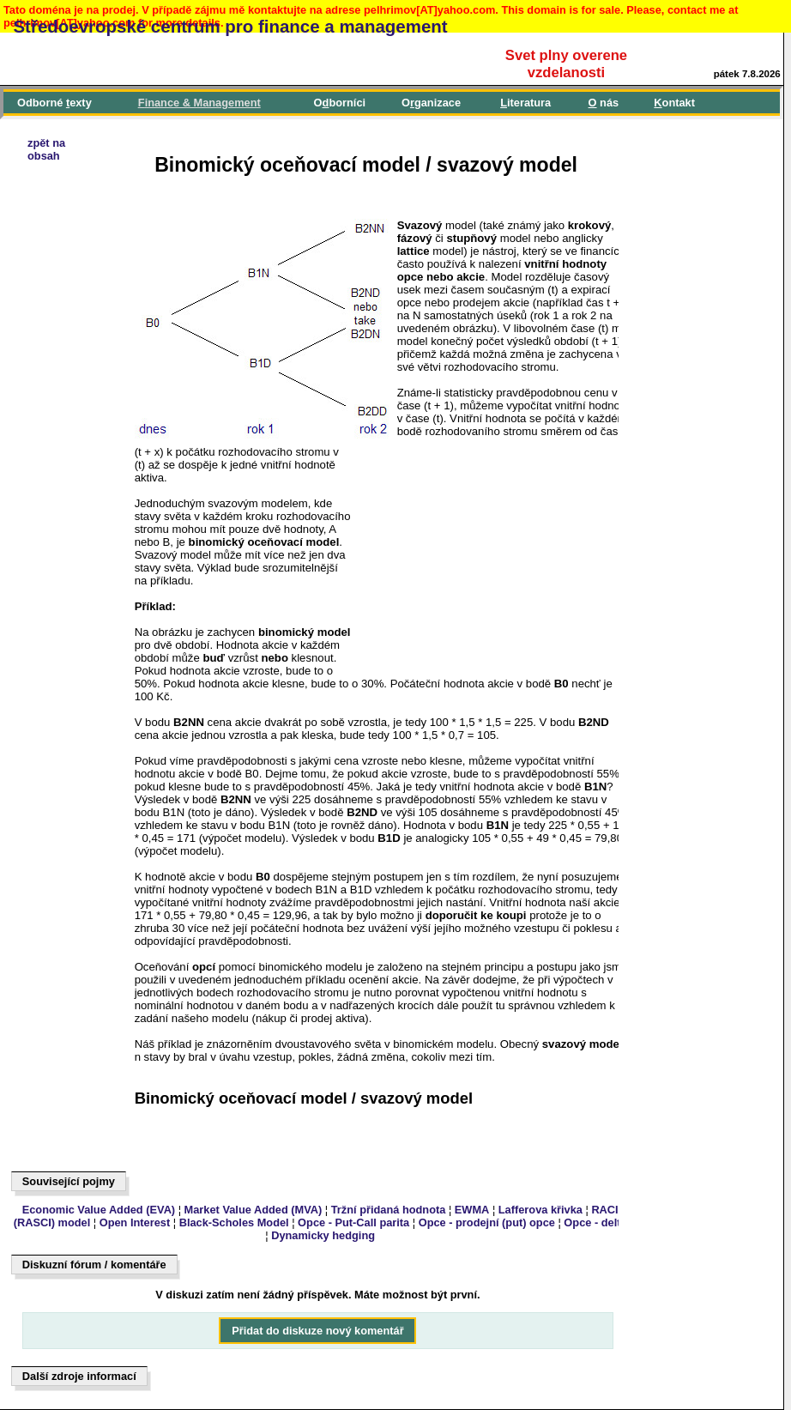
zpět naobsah (46, 149)
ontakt (674, 102)
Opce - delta (595, 1222)
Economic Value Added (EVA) (98, 1209)
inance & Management (199, 102)
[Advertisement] (91, 641)
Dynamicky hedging (323, 1235)
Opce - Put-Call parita (353, 1222)
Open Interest (135, 1222)
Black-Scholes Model (234, 1222)
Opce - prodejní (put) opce (487, 1222)
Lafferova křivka (540, 1209)
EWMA (472, 1209)
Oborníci (339, 102)
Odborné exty (54, 102)
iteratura (525, 102)
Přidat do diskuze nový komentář (318, 1330)
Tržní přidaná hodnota (388, 1209)
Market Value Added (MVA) (253, 1209)
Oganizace (431, 102)
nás (604, 102)
